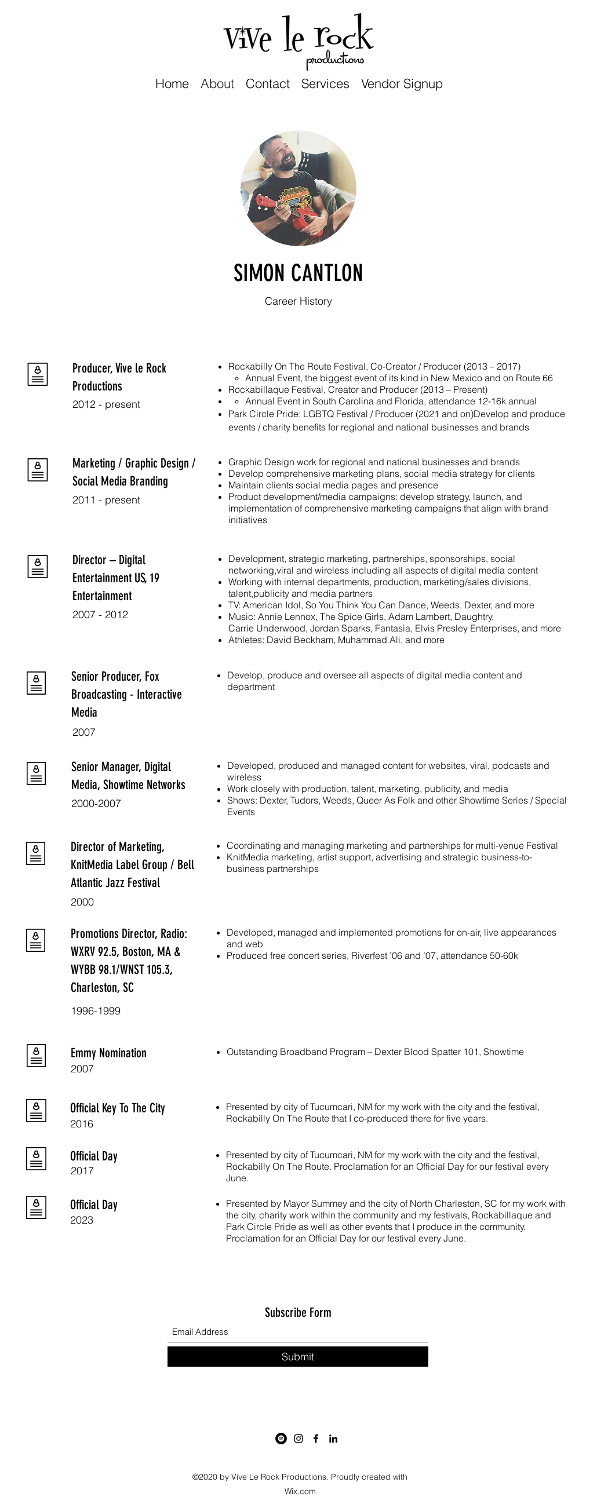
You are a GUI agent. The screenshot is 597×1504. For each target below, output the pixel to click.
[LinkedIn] (333, 1438)
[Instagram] (298, 1438)
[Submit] (298, 1356)
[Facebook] (316, 1438)
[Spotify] (281, 1438)
